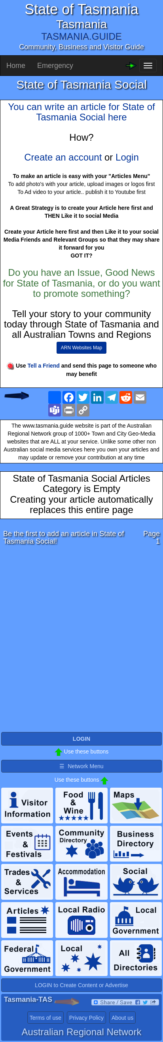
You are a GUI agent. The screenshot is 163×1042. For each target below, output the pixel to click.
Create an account (63, 157)
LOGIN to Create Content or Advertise (81, 985)
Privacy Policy (86, 1018)
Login (127, 157)
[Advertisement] (81, 641)
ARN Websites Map (81, 348)
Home (15, 66)
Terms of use (45, 1018)
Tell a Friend (44, 365)
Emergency (55, 66)
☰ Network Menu (81, 766)
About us (122, 1018)
